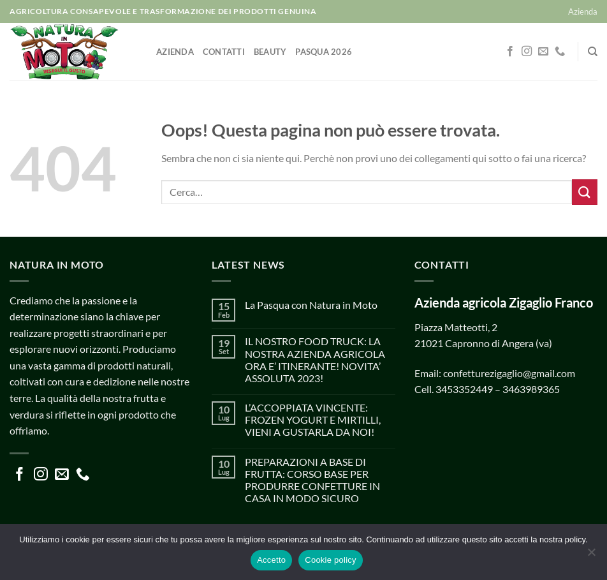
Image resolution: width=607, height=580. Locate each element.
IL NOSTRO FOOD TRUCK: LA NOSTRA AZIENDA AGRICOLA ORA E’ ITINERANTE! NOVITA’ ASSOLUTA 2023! (315, 359)
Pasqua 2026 (323, 52)
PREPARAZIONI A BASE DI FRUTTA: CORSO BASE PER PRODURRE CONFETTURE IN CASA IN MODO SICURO (312, 480)
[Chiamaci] (560, 51)
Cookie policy (330, 560)
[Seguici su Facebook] (510, 51)
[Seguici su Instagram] (527, 51)
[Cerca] (592, 52)
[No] (591, 556)
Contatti (224, 52)
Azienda (582, 11)
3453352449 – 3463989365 (497, 389)
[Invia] (584, 191)
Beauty (270, 52)
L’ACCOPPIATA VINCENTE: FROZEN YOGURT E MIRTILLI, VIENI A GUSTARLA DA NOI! (313, 419)
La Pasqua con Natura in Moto (311, 305)
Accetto (271, 560)
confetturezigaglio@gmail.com (509, 373)
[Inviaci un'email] (543, 51)
